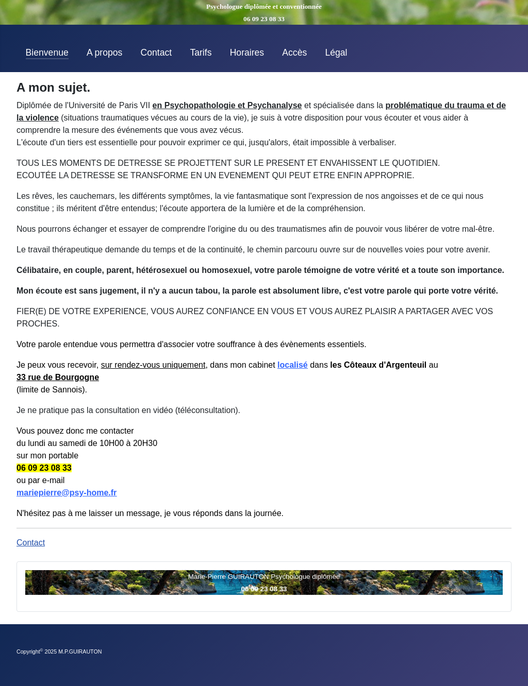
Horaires (247, 52)
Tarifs (200, 52)
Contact (156, 52)
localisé (292, 365)
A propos (104, 52)
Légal (336, 52)
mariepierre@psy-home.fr (66, 492)
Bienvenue (47, 52)
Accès (294, 52)
